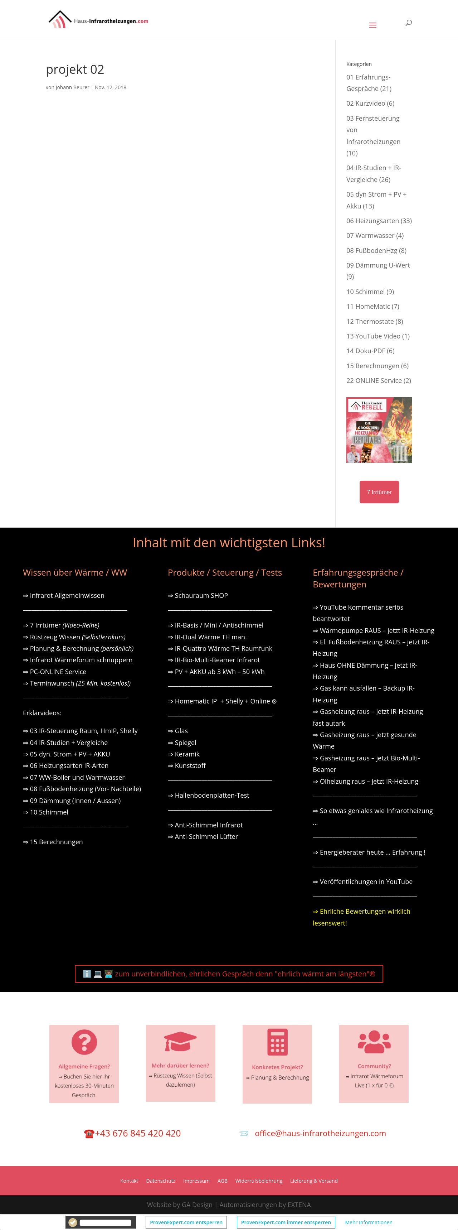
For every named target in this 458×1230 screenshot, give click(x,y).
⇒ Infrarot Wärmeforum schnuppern (78, 659)
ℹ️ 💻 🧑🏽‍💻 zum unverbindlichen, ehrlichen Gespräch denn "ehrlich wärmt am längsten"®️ (229, 974)
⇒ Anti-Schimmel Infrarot (205, 825)
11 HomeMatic (368, 306)
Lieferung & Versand (314, 1181)
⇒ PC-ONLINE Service (54, 671)
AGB (223, 1181)
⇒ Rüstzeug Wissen (74, 637)
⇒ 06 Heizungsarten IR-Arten (66, 765)
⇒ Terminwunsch (77, 683)
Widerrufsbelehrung (258, 1181)
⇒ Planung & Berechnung (78, 648)
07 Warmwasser (370, 235)
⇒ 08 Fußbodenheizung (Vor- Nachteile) (82, 788)
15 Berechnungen (372, 365)
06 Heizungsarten (372, 220)
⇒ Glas (178, 730)
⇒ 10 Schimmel (46, 812)
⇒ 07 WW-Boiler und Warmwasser (74, 777)
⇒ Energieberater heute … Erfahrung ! (369, 852)
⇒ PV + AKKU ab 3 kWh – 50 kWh (216, 671)
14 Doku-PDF (365, 350)
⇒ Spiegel (182, 742)
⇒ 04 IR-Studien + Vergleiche (65, 742)
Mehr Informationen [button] (369, 1222)
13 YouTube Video (373, 336)
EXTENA (299, 1204)
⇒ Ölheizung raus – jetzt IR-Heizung (365, 781)
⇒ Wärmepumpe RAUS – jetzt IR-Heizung (373, 630)
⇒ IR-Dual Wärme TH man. (207, 637)
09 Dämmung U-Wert (378, 265)
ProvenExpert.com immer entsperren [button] (286, 1222)
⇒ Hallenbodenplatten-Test (208, 795)
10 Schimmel (365, 291)
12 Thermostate (370, 321)
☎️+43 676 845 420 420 (132, 1133)
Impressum (196, 1181)
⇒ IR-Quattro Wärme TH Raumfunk (220, 648)
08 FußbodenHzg (371, 250)
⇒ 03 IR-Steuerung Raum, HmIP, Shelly (80, 730)
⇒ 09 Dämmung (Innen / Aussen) (72, 800)
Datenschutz (160, 1181)
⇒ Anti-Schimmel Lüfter (203, 836)
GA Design (197, 1204)
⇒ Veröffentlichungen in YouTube (363, 881)
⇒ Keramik (184, 754)
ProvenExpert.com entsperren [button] (186, 1222)
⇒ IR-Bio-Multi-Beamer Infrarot (214, 659)
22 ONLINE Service (374, 380)
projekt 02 (75, 69)
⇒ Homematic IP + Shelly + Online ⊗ (222, 701)
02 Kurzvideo (365, 103)
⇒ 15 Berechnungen (53, 841)
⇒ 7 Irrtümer (61, 625)
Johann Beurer (72, 87)
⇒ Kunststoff (187, 765)
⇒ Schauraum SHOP (198, 595)
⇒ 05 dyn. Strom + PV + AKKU (66, 754)
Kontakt (129, 1181)
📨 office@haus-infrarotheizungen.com (312, 1133)
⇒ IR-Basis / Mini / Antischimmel (215, 625)
